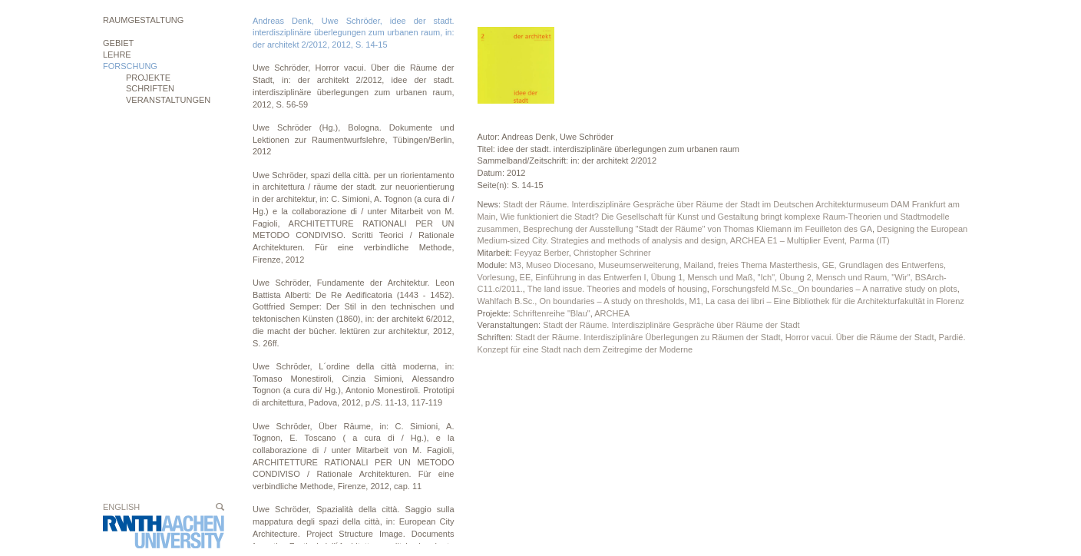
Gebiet (118, 43)
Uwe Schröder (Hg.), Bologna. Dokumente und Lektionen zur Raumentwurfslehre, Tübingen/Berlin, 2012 (354, 139)
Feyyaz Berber (541, 252)
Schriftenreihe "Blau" (551, 313)
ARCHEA (612, 313)
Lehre (117, 54)
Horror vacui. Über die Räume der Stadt (859, 337)
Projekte (148, 77)
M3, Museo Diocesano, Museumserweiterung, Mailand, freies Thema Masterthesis (664, 265)
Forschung (130, 66)
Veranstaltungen (168, 99)
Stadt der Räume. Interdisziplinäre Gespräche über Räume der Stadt (671, 324)
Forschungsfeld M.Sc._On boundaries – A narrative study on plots (834, 288)
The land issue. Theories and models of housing (617, 288)
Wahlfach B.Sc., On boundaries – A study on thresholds (581, 301)
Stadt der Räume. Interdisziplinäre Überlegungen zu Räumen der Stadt (647, 337)
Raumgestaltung (143, 20)
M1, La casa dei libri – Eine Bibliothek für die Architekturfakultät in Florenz (826, 301)
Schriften (150, 88)
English (121, 506)
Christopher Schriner (612, 252)
